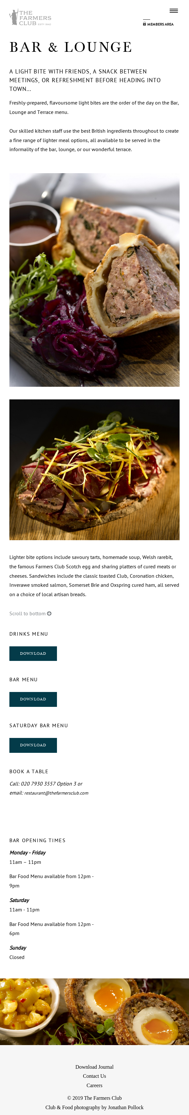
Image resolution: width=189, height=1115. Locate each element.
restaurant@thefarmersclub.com (56, 793)
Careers (95, 1085)
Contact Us (94, 1076)
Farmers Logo (30, 17)
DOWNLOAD (33, 653)
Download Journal (94, 1067)
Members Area (160, 24)
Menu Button (174, 11)
